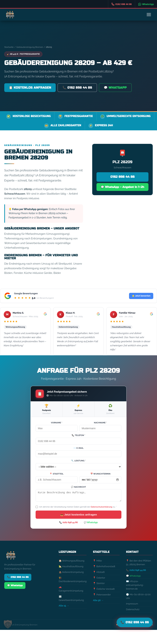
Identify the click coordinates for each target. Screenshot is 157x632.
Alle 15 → (64, 607)
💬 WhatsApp (115, 87)
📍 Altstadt (99, 574)
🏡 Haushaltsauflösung (71, 568)
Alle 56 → (98, 602)
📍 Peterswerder (102, 596)
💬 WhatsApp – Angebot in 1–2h (122, 186)
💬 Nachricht (78, 487)
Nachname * (100, 423)
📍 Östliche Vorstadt (104, 591)
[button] (8, 624)
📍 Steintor (99, 585)
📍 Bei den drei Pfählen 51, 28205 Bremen (138, 565)
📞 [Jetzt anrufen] (135, 622)
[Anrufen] (121, 4)
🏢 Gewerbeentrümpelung (71, 600)
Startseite (9, 47)
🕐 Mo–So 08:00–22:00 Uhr (138, 598)
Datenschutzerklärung (101, 509)
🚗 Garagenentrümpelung (71, 591)
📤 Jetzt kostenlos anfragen (78, 516)
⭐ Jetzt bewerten (141, 296)
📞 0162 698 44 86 (77, 87)
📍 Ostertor (99, 580)
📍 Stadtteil (57, 474)
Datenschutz (132, 611)
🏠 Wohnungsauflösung (71, 563)
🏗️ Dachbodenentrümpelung (73, 582)
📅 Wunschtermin (100, 474)
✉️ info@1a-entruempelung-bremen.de (135, 587)
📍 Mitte (97, 563)
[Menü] (149, 14)
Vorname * (56, 423)
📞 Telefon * (78, 435)
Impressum (132, 605)
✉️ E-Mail (79, 448)
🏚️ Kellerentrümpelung (71, 574)
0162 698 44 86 (122, 177)
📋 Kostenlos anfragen (30, 87)
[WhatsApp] (146, 4)
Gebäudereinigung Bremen (29, 47)
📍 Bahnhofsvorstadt (104, 568)
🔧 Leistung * (78, 461)
